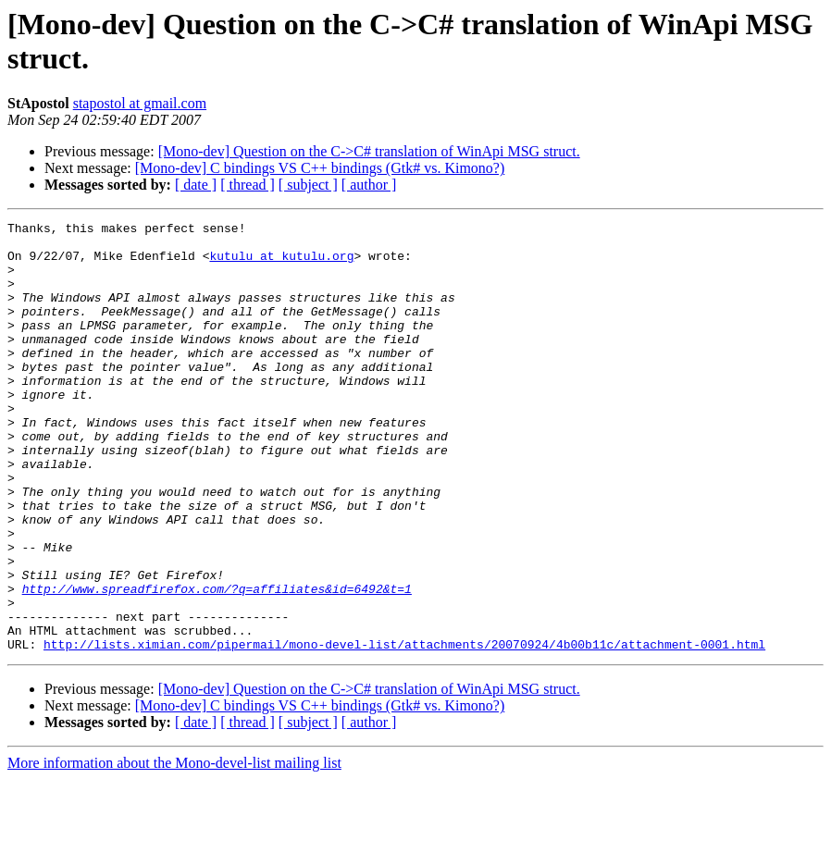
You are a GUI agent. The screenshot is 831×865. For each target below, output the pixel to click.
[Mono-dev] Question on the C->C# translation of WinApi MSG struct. (369, 151)
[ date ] (196, 184)
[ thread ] (247, 184)
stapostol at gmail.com (139, 103)
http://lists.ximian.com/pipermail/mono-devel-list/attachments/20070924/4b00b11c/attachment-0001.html (404, 730)
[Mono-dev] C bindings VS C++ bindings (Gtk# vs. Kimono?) (320, 168)
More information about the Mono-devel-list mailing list (174, 849)
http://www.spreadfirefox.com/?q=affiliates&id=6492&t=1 (217, 663)
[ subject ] (308, 184)
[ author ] (369, 184)
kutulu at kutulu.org (281, 263)
